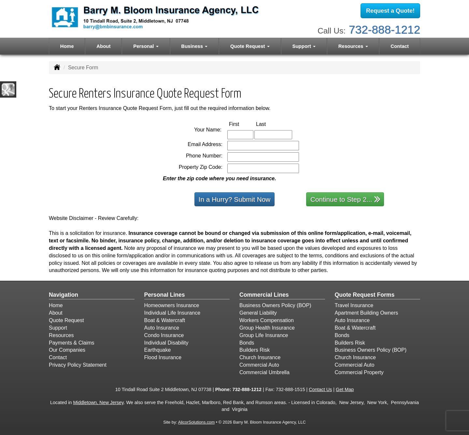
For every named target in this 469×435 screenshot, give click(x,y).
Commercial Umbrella (264, 372)
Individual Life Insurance (172, 313)
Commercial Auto (259, 365)
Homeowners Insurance (171, 305)
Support (58, 328)
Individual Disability (166, 343)
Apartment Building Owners (366, 313)
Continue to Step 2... (345, 199)
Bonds (246, 343)
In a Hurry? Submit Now (235, 199)
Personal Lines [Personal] (164, 295)
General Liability (258, 313)
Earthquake (157, 350)
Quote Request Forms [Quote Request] (365, 295)
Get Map (345, 389)
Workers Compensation (266, 320)
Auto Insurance (161, 328)
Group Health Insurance (267, 328)
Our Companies (67, 350)
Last (267, 124)
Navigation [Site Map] (63, 295)
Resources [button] (353, 46)
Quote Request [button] (250, 46)
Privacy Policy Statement (78, 365)
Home (67, 46)
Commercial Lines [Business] (264, 295)
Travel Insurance (354, 305)
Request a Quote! (390, 10)
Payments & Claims (71, 343)
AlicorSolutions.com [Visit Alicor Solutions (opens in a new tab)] (196, 422)
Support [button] (304, 46)
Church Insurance (259, 357)
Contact (400, 46)
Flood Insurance (163, 357)
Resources (61, 335)
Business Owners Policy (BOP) (275, 305)
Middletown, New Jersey (98, 402)
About (103, 46)
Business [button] (194, 46)
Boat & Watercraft (164, 320)
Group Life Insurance (263, 335)
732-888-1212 (384, 29)
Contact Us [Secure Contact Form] (320, 389)
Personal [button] (146, 46)
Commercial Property (359, 372)
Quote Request (66, 320)
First (241, 124)
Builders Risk (254, 350)
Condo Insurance (164, 335)
